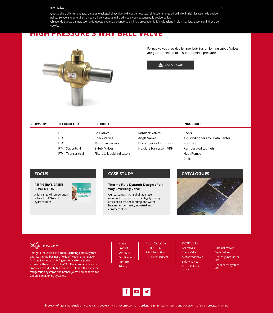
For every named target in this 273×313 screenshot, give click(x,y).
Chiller (188, 159)
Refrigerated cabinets (199, 148)
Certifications (127, 257)
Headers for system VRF (155, 148)
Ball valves (102, 133)
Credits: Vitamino (218, 305)
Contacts (124, 262)
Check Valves (104, 138)
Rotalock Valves (149, 133)
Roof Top (190, 143)
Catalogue (174, 65)
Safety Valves (104, 148)
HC (60, 133)
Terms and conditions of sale (187, 305)
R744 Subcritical (69, 148)
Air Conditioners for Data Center (207, 138)
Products (124, 248)
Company (124, 252)
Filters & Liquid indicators (113, 153)
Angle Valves (147, 138)
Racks (188, 133)
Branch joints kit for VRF (155, 143)
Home (122, 243)
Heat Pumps (192, 153)
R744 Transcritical (71, 153)
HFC (61, 138)
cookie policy (162, 17)
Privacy (123, 266)
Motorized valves (107, 143)
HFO (61, 143)
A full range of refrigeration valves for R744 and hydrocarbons (62, 193)
